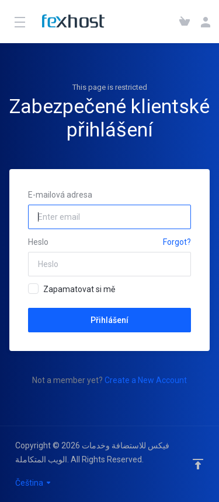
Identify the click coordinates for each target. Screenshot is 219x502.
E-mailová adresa (60, 194)
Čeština (33, 482)
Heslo (38, 242)
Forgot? (177, 242)
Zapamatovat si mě (71, 288)
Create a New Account (146, 380)
